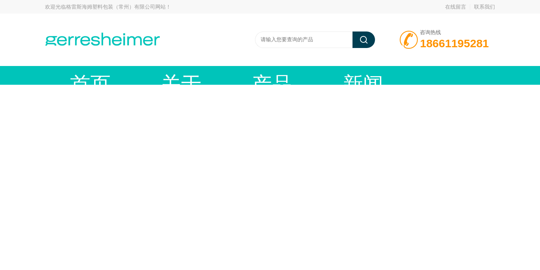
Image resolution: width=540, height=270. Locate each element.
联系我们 (484, 7)
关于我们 (129, 75)
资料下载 (354, 75)
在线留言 (455, 7)
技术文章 (298, 75)
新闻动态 (242, 75)
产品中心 (186, 75)
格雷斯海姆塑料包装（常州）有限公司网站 (116, 7)
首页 (73, 75)
